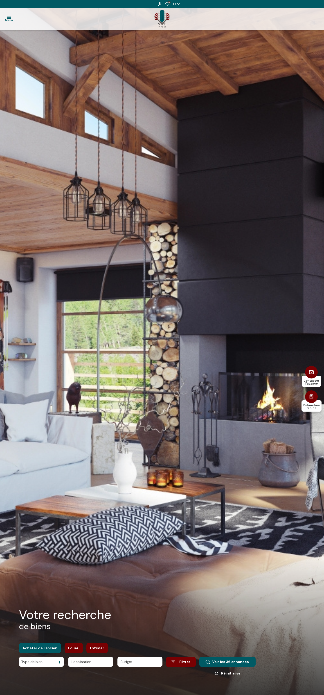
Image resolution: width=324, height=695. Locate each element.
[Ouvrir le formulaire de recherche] (181, 665)
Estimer (97, 651)
